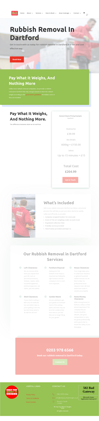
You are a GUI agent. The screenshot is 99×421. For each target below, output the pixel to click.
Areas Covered (31, 402)
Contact (76, 13)
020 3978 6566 (62, 394)
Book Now (17, 59)
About (29, 13)
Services (38, 13)
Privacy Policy (30, 394)
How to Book (50, 13)
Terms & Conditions (32, 398)
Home (22, 13)
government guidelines (33, 95)
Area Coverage (64, 13)
